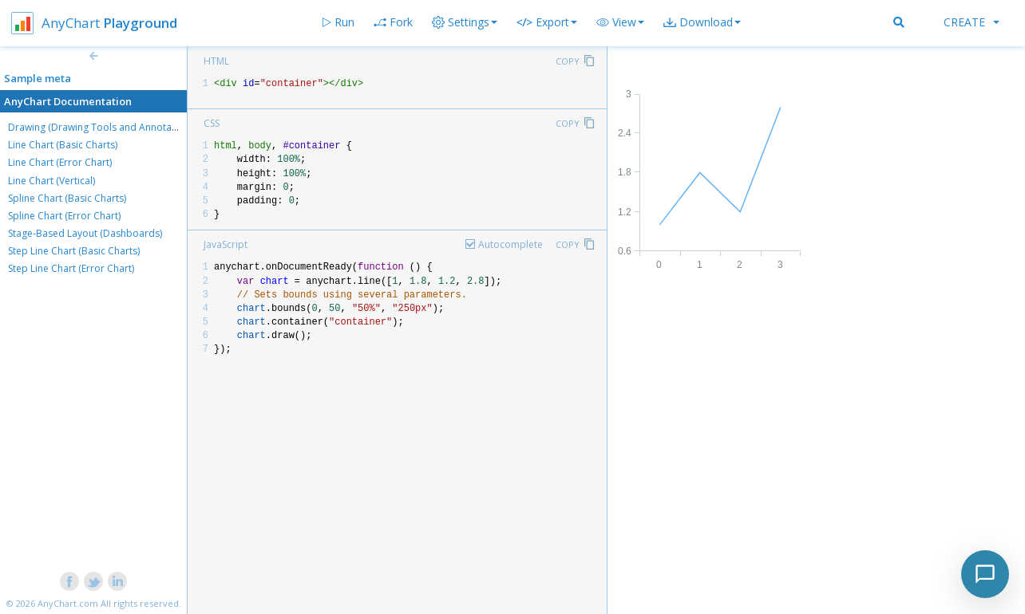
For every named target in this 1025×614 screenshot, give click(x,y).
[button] (620, 22)
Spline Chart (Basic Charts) (67, 198)
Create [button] (971, 22)
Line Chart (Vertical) (51, 180)
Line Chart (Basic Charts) (62, 145)
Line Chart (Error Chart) (60, 162)
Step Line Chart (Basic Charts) (74, 251)
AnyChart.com (68, 603)
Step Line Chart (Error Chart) (71, 268)
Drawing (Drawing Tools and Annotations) (102, 127)
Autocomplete (510, 244)
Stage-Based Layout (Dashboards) (85, 233)
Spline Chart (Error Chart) (64, 215)
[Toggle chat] (985, 574)
